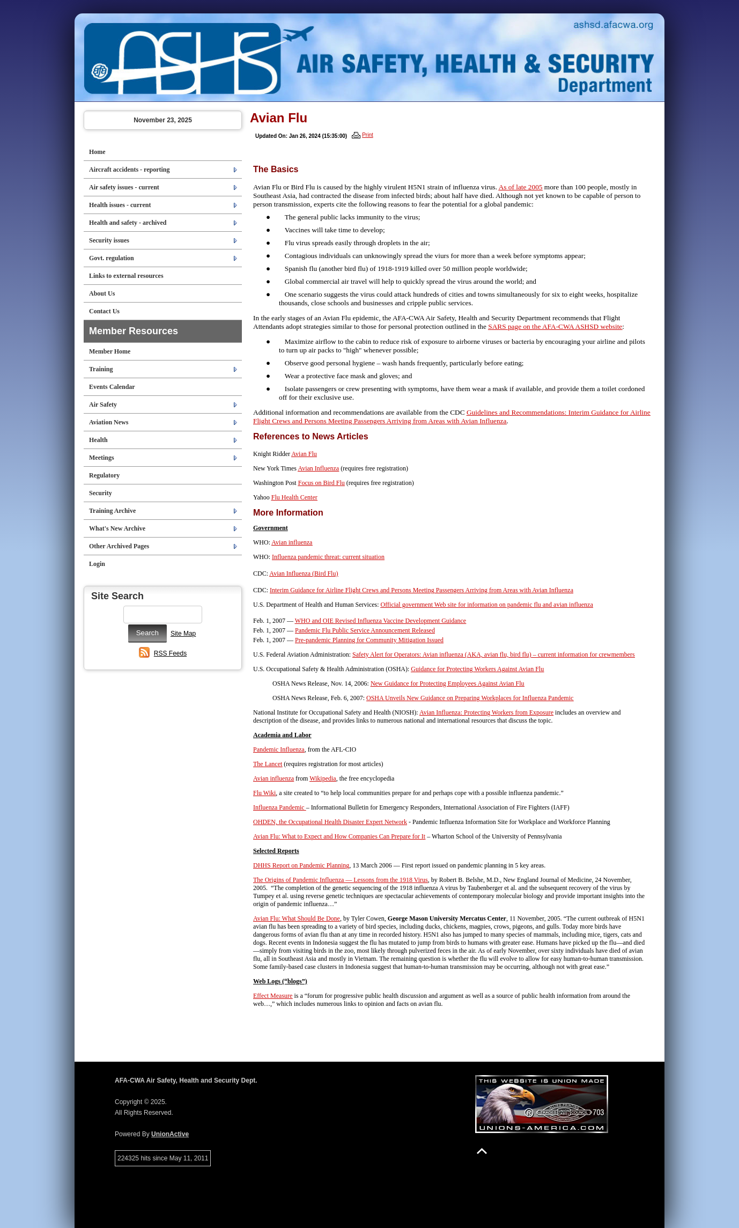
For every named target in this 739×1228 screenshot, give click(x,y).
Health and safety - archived (127, 222)
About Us (102, 293)
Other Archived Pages (119, 546)
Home (97, 152)
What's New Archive (117, 528)
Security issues (109, 240)
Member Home (109, 351)
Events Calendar (112, 387)
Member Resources (133, 331)
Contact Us (104, 311)
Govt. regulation (111, 258)
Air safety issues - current (124, 187)
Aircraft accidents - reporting (129, 169)
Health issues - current (120, 205)
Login (97, 564)
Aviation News (108, 422)
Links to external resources (126, 276)
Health (98, 440)
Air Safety (103, 404)
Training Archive (112, 510)
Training (101, 369)
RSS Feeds (170, 653)
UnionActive (170, 1134)
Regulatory (104, 475)
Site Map (183, 633)
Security (100, 493)
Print (367, 135)
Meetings (101, 457)
